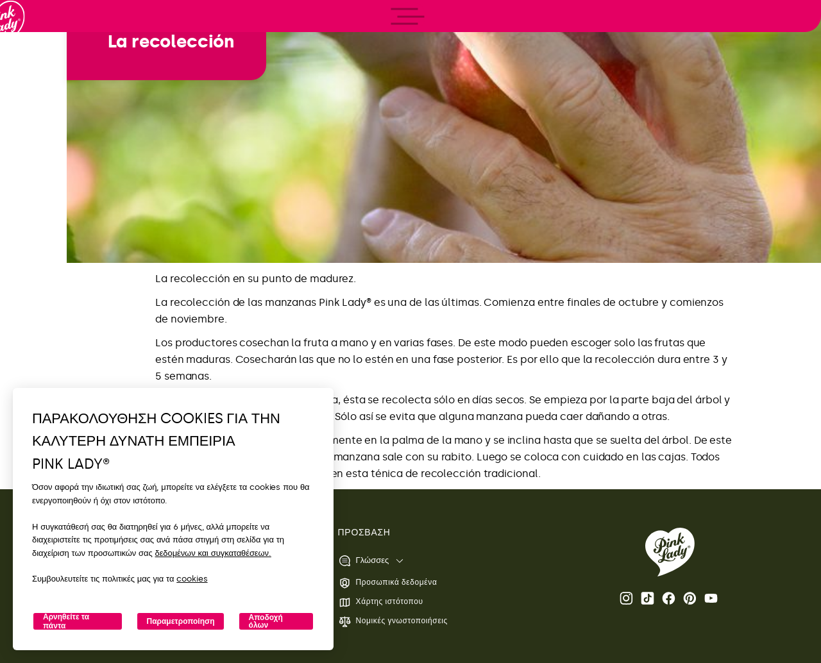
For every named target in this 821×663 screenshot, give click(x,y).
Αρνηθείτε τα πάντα (66, 621)
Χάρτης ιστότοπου (380, 602)
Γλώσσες (363, 561)
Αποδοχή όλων (266, 621)
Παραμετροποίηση (180, 621)
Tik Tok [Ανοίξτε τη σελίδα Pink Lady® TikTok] (647, 598)
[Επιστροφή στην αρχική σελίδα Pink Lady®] (670, 552)
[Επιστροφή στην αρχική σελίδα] (33, 63)
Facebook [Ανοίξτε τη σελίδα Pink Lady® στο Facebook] (669, 598)
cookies (191, 578)
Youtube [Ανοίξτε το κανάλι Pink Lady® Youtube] (711, 598)
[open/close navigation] (33, 331)
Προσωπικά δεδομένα (387, 583)
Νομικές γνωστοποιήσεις (393, 622)
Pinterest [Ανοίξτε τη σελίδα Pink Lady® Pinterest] (690, 598)
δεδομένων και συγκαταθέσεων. (213, 553)
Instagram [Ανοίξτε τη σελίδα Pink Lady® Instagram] (626, 598)
